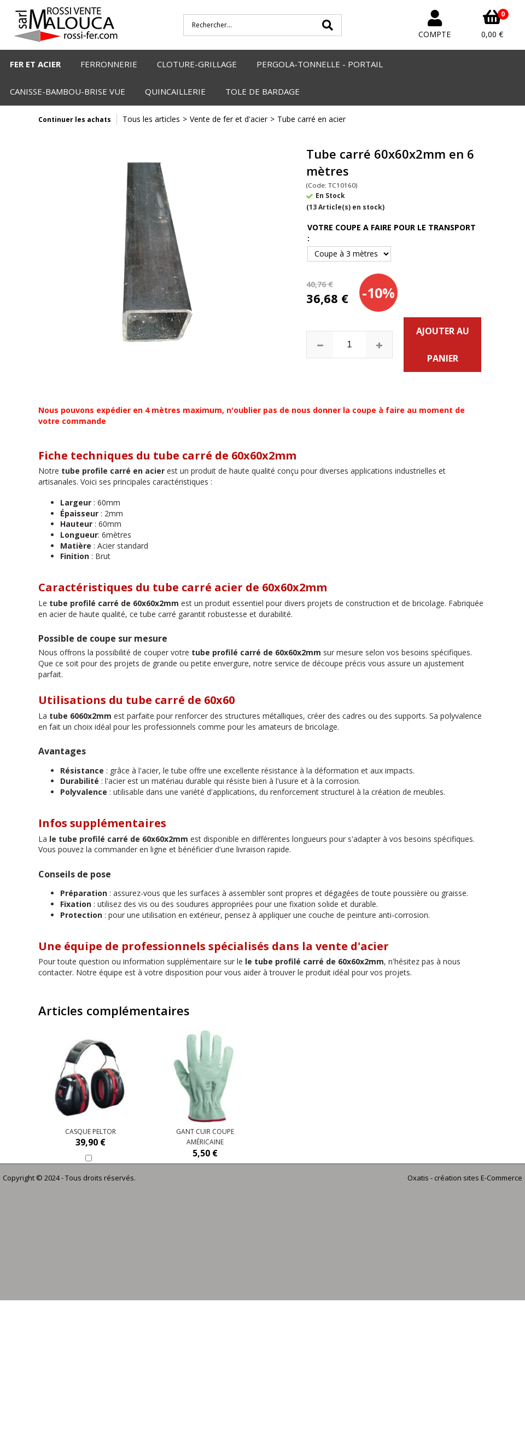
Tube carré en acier (311, 119)
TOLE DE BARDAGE (262, 91)
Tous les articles (151, 119)
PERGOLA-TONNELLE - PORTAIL (319, 64)
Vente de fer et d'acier (228, 119)
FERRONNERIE (108, 64)
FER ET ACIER (35, 64)
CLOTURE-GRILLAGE (197, 64)
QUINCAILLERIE (175, 91)
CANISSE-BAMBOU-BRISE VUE (67, 91)
